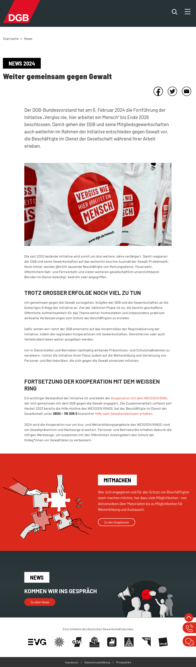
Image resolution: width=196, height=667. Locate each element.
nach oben (189, 617)
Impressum (71, 662)
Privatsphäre (123, 662)
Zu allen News (39, 602)
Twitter (172, 91)
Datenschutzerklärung (97, 662)
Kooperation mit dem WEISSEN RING (139, 398)
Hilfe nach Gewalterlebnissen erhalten (123, 413)
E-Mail (186, 91)
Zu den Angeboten (116, 522)
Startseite (11, 38)
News (28, 38)
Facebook (158, 91)
